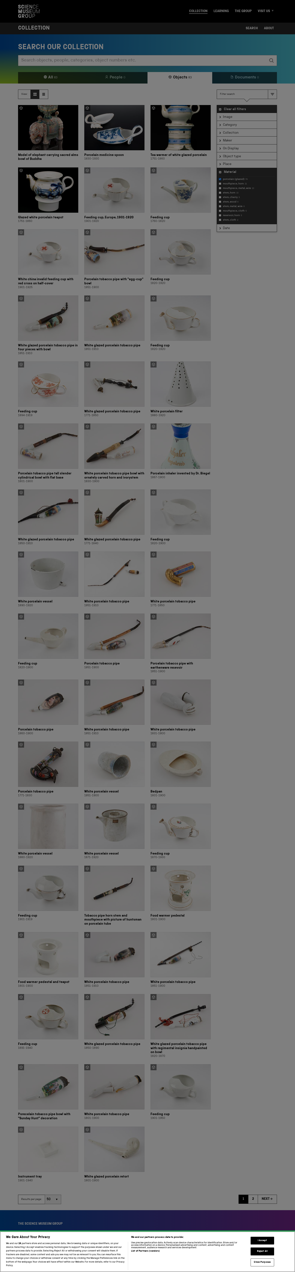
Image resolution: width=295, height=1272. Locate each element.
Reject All (262, 1255)
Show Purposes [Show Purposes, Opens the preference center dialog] (262, 1266)
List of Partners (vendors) (145, 1255)
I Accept (262, 1245)
